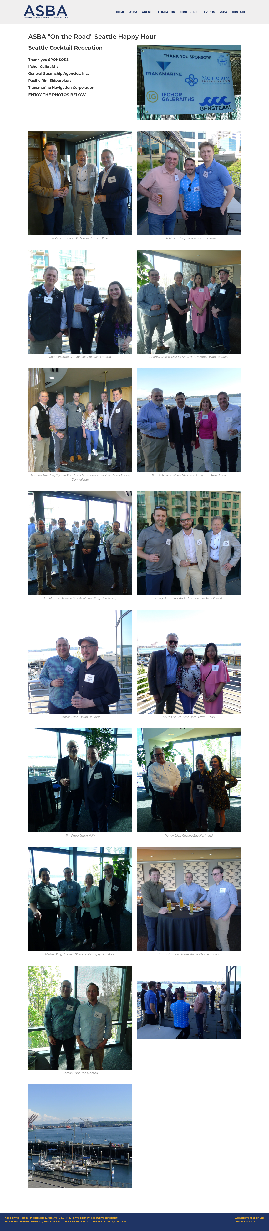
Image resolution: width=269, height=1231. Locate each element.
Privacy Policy (245, 1221)
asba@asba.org (117, 1221)
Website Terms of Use (249, 1218)
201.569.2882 (96, 1221)
